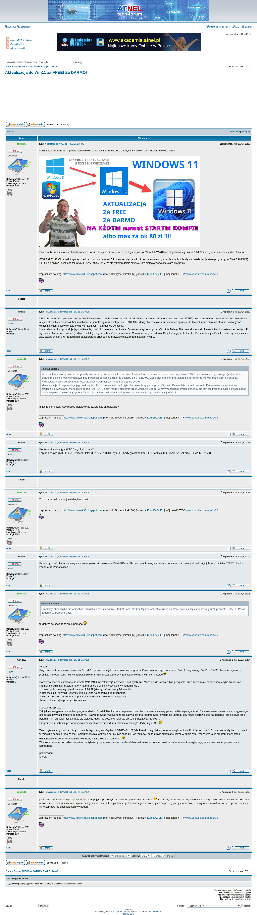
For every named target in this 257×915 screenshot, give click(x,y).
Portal (8, 67)
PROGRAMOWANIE (31, 67)
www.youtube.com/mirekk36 (202, 274)
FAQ (236, 27)
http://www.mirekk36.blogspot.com (82, 274)
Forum (16, 67)
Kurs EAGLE (154, 274)
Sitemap (128, 909)
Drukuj (10, 132)
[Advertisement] (128, 99)
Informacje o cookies (217, 27)
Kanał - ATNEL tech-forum (19, 40)
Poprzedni (235, 132)
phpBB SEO (128, 914)
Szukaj (247, 27)
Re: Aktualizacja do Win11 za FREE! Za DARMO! (67, 312)
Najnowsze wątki (15, 48)
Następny (245, 132)
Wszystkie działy (15, 44)
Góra (8, 291)
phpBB (118, 912)
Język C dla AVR (50, 67)
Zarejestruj (24, 27)
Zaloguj (10, 27)
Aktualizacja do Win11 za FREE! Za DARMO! (46, 72)
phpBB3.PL (158, 912)
